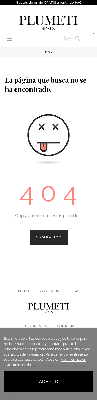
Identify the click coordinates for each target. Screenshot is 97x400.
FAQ (76, 291)
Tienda (24, 291)
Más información (73, 359)
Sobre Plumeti (51, 291)
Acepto (48, 381)
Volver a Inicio (48, 237)
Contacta (65, 326)
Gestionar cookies (19, 365)
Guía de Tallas (36, 326)
